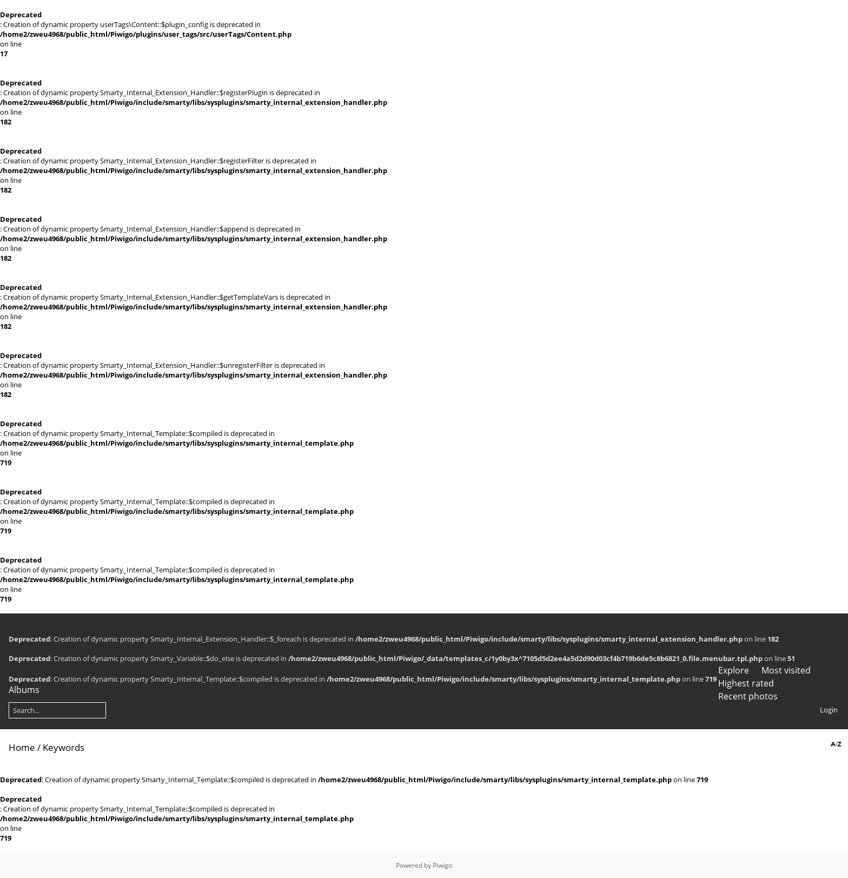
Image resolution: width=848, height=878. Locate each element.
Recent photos (748, 696)
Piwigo (442, 865)
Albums (24, 690)
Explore (733, 670)
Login (829, 710)
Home (22, 747)
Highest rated (746, 683)
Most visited (786, 670)
